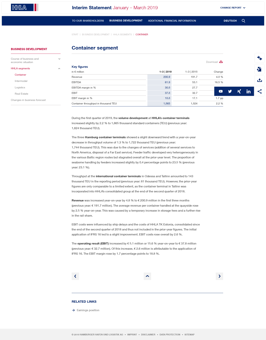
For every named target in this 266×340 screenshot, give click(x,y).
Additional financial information (172, 20)
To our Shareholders (88, 20)
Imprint (132, 334)
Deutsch (230, 20)
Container (142, 34)
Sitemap (190, 334)
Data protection (170, 334)
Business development (126, 20)
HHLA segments (122, 34)
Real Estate (21, 93)
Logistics (20, 87)
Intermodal (21, 80)
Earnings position (88, 310)
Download (212, 61)
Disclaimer (148, 334)
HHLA (24, 7)
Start (75, 34)
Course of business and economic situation (25, 60)
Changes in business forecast (28, 99)
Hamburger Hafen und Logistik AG (101, 334)
